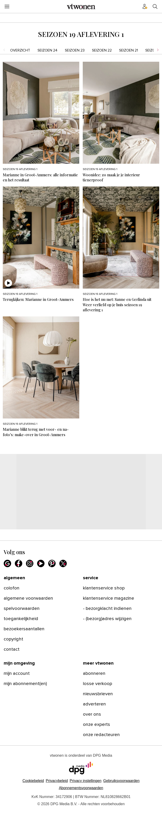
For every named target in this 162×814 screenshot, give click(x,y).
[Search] (155, 6)
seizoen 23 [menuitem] (75, 50)
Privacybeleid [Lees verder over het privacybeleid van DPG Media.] (57, 781)
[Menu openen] (7, 6)
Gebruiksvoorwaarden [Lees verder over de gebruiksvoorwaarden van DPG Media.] (121, 781)
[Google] (7, 563)
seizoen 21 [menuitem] (128, 50)
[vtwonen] (81, 6)
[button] (86, 781)
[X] (63, 563)
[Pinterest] (52, 563)
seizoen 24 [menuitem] (47, 50)
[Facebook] (18, 563)
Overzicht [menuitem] (20, 50)
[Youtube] (40, 563)
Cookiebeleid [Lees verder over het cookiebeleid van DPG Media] (33, 781)
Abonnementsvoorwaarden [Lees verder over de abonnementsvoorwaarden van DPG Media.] (81, 788)
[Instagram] (29, 563)
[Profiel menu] (145, 6)
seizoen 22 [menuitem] (102, 50)
